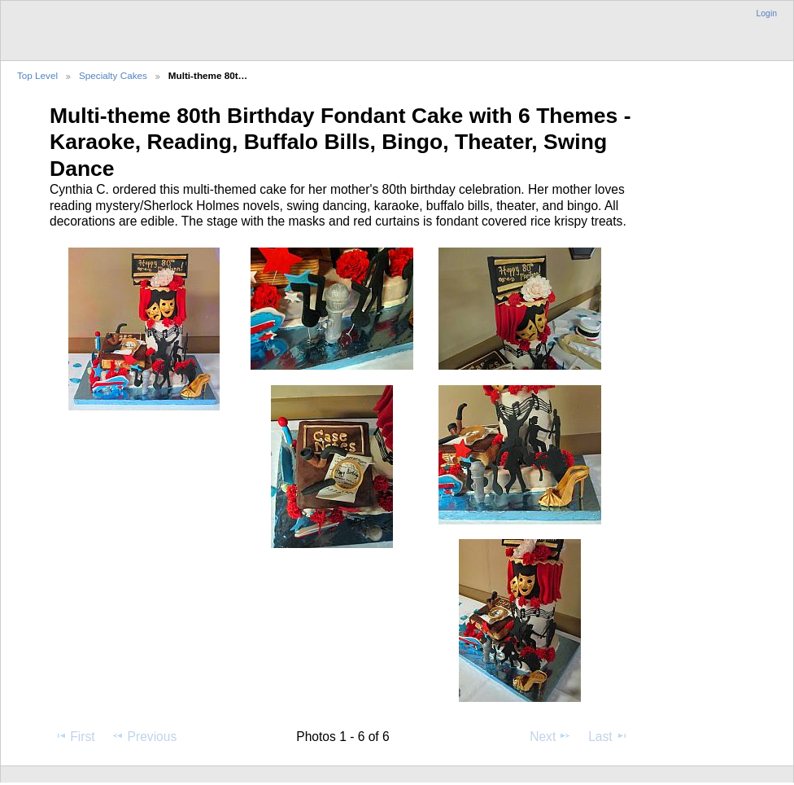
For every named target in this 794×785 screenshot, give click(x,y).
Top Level (37, 75)
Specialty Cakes (113, 75)
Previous (144, 736)
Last (608, 736)
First (74, 736)
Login (767, 13)
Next (550, 736)
